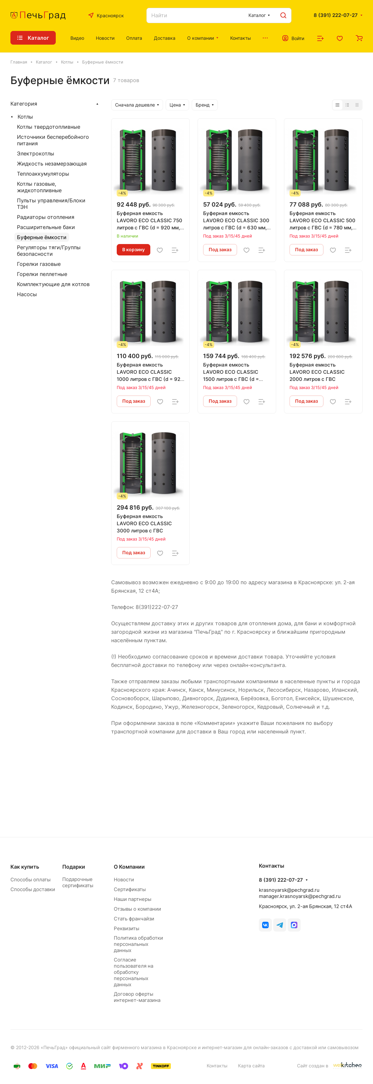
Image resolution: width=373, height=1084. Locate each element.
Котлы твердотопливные (48, 126)
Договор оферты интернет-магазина (137, 997)
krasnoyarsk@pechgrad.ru (289, 890)
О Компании (129, 866)
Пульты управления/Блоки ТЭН (51, 203)
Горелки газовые (39, 264)
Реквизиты (126, 928)
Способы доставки (32, 889)
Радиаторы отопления (45, 217)
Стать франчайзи (134, 919)
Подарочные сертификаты (77, 882)
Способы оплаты (30, 879)
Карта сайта (251, 1065)
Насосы (27, 294)
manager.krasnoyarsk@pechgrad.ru (300, 896)
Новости (124, 879)
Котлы (25, 116)
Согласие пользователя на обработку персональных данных (133, 972)
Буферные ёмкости (42, 237)
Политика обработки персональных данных (138, 944)
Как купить (24, 866)
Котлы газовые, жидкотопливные (39, 187)
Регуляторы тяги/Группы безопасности (49, 250)
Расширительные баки (46, 227)
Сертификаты (130, 889)
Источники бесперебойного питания (53, 140)
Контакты (217, 1065)
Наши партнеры (132, 899)
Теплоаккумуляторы (43, 173)
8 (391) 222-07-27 (336, 15)
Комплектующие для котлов (53, 284)
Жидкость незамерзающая (52, 163)
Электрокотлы (35, 153)
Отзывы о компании (137, 909)
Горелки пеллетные (42, 274)
